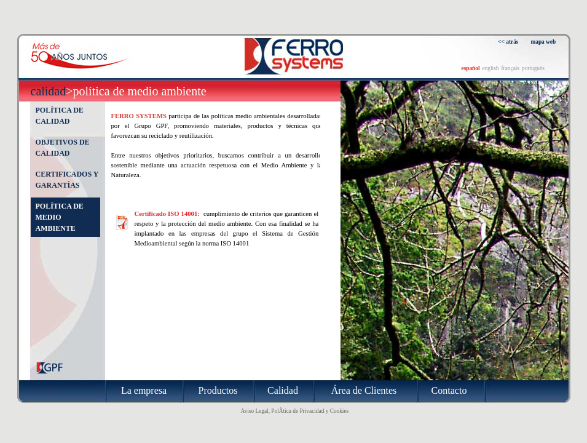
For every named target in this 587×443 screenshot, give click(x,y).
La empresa (144, 390)
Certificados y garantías (67, 180)
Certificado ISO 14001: (168, 213)
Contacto (449, 390)
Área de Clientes (364, 390)
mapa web (543, 42)
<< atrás (508, 42)
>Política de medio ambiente (136, 91)
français (510, 68)
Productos (218, 390)
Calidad (48, 91)
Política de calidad (60, 116)
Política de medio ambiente (60, 217)
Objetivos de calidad (63, 148)
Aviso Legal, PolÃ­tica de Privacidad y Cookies (295, 411)
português (533, 68)
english (491, 68)
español (471, 68)
